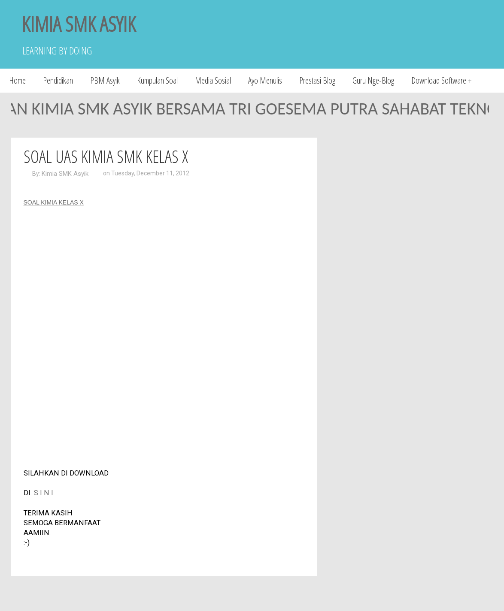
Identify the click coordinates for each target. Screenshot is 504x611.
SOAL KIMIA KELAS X (54, 202)
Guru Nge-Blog (373, 80)
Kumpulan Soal (157, 80)
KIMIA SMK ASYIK (78, 24)
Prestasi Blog (317, 80)
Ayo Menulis (265, 80)
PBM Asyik (105, 80)
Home (17, 80)
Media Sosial (213, 80)
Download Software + (441, 80)
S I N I (43, 493)
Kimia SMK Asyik (65, 174)
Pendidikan (58, 80)
